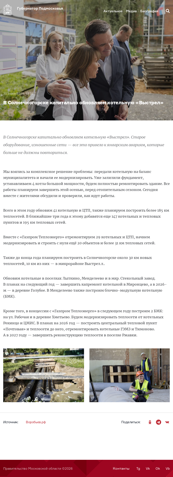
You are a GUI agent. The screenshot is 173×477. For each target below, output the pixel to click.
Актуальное (113, 11)
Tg (138, 468)
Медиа (131, 11)
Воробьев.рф (36, 422)
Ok (158, 468)
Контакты (121, 468)
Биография (149, 11)
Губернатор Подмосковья (40, 8)
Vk (148, 468)
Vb (168, 468)
